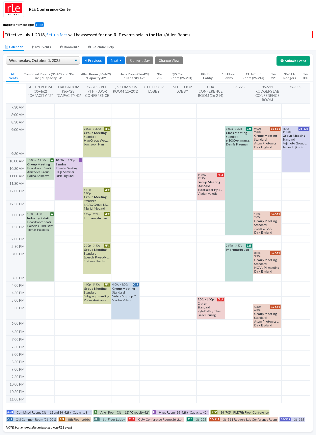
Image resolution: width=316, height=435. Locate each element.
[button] (97, 141)
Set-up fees (57, 34)
